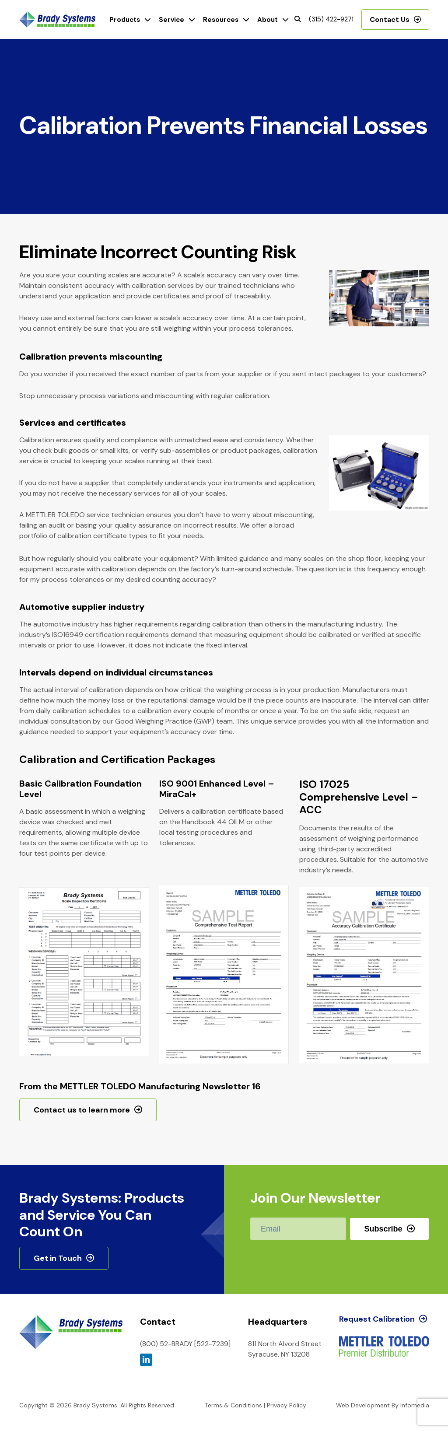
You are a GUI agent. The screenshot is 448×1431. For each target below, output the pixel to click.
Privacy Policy (286, 1405)
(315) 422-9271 (331, 19)
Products (124, 19)
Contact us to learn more (82, 1110)
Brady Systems (57, 19)
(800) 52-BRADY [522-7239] (185, 1343)
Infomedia (414, 1405)
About (267, 19)
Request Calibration (377, 1319)
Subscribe (383, 1229)
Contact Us (390, 19)
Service (171, 19)
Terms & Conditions (233, 1405)
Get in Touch (58, 1258)
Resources (220, 19)
